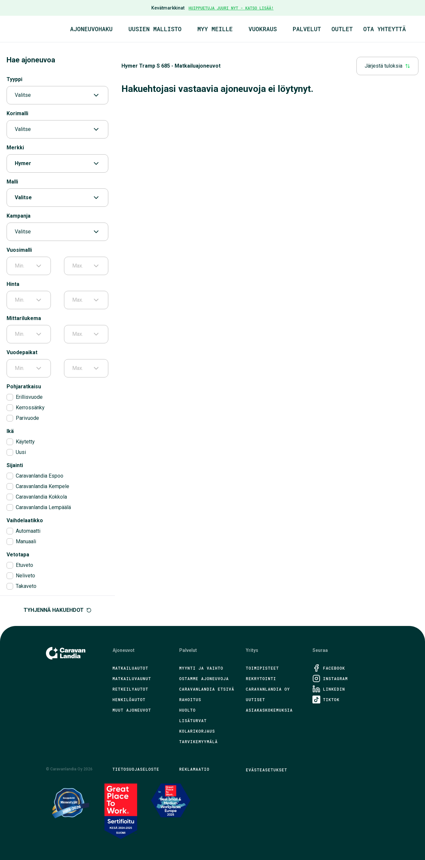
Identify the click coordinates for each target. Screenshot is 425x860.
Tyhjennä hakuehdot (58, 610)
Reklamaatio (194, 769)
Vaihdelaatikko (25, 520)
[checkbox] (10, 397)
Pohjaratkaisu (24, 386)
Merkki (15, 147)
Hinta (13, 284)
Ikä (10, 431)
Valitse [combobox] (57, 95)
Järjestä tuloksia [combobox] (387, 66)
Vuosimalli (19, 250)
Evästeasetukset (266, 769)
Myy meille (215, 29)
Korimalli (17, 113)
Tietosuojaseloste (136, 769)
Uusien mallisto (154, 29)
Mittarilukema (24, 318)
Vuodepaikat (22, 352)
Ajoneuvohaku (91, 29)
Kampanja (19, 216)
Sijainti (15, 465)
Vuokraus (262, 29)
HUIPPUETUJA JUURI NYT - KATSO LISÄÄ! (230, 8)
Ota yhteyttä (384, 29)
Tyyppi (14, 79)
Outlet (342, 29)
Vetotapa (18, 554)
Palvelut (307, 29)
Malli (12, 182)
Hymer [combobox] (57, 163)
